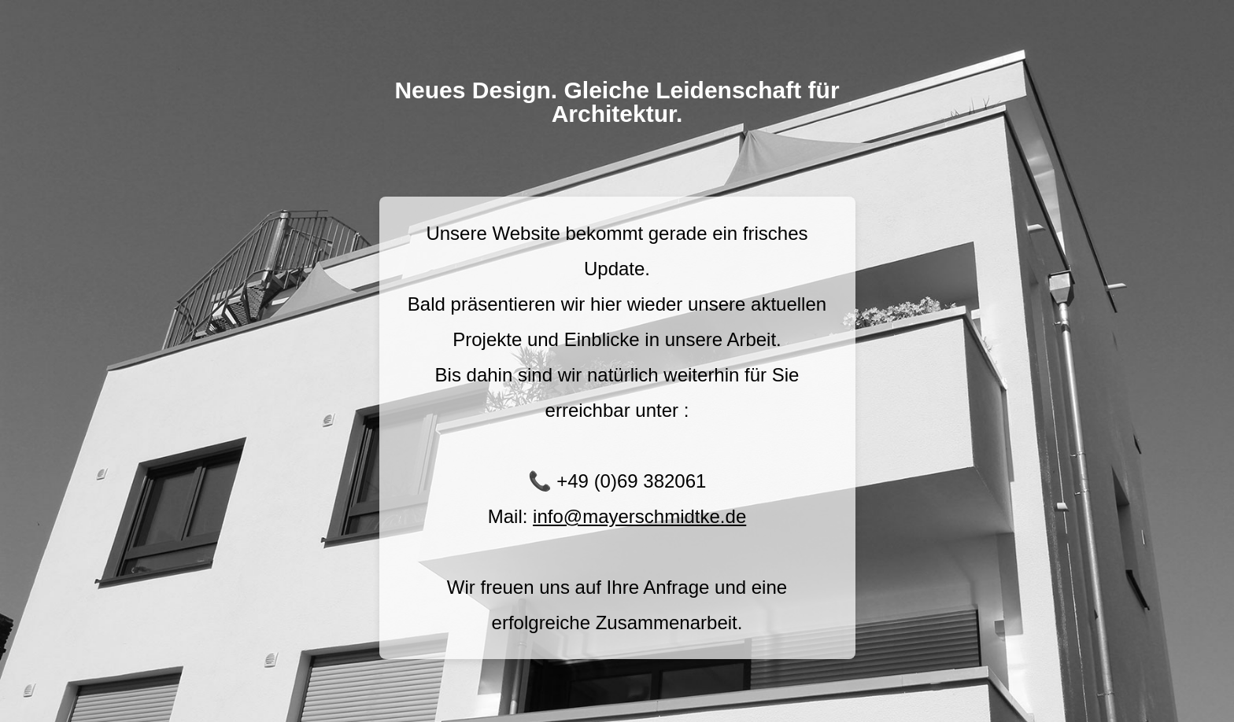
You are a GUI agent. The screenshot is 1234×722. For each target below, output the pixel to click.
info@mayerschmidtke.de (639, 516)
